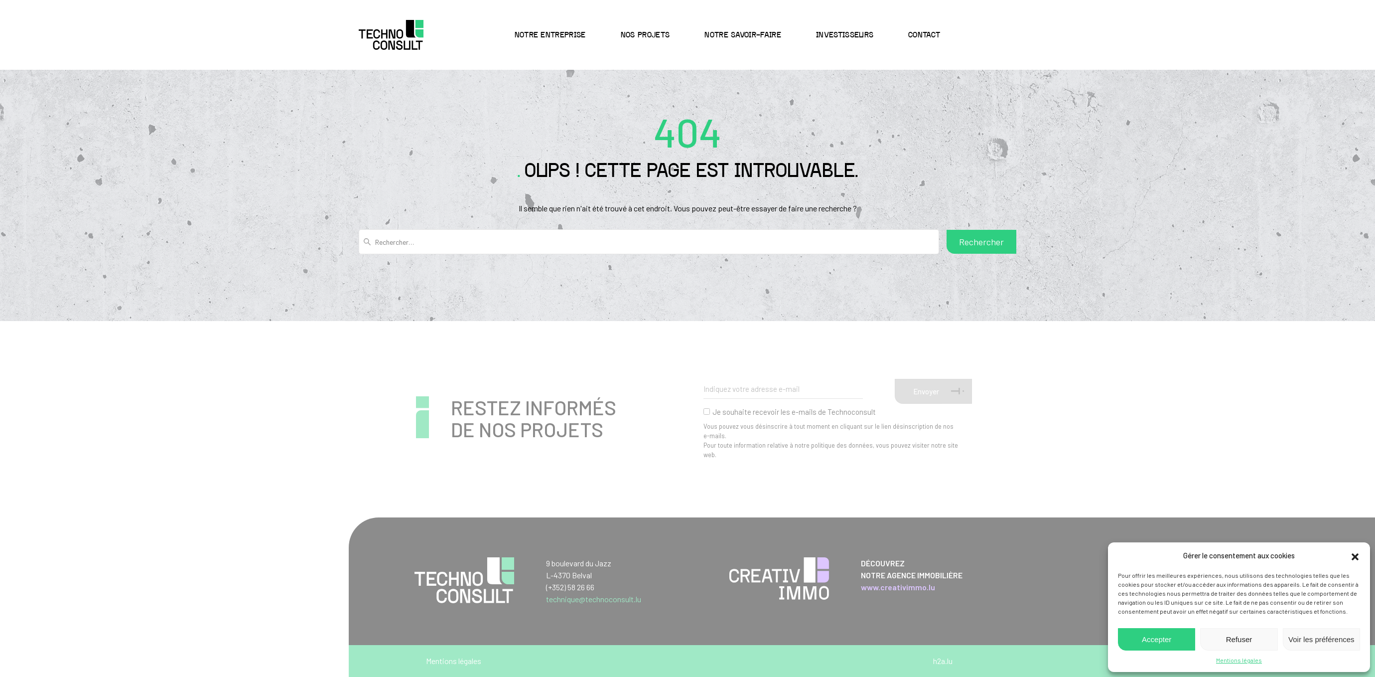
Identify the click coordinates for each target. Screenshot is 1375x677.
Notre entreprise (550, 35)
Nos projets (645, 35)
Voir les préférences (1321, 639)
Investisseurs (844, 35)
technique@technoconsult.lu (593, 599)
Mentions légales (1239, 660)
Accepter (1156, 639)
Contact (924, 35)
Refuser (1239, 639)
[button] (1355, 555)
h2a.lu (943, 661)
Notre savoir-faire (742, 35)
